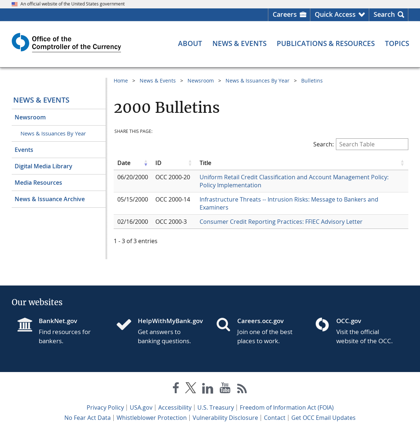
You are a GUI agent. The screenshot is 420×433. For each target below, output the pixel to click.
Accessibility (175, 407)
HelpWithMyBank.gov (170, 321)
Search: (360, 144)
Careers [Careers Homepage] (285, 14)
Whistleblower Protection (152, 418)
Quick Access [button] (335, 14)
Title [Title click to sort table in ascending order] (205, 163)
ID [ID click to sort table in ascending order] (158, 163)
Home (121, 80)
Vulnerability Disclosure (225, 418)
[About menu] (190, 43)
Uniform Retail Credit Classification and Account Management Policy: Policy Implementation (294, 181)
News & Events (41, 100)
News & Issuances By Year (53, 133)
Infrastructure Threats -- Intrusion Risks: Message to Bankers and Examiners (289, 203)
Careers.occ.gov (260, 321)
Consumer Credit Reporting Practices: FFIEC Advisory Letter (281, 222)
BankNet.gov (58, 321)
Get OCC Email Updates (323, 418)
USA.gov (141, 407)
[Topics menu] (397, 43)
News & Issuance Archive (50, 199)
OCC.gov (348, 321)
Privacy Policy (105, 407)
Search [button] (384, 14)
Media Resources (38, 183)
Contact (274, 418)
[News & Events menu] (239, 43)
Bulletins (312, 80)
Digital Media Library (43, 166)
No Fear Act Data (87, 418)
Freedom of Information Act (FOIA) (287, 407)
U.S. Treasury (215, 407)
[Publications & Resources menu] (326, 43)
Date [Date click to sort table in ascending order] (123, 163)
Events (24, 150)
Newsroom (30, 117)
